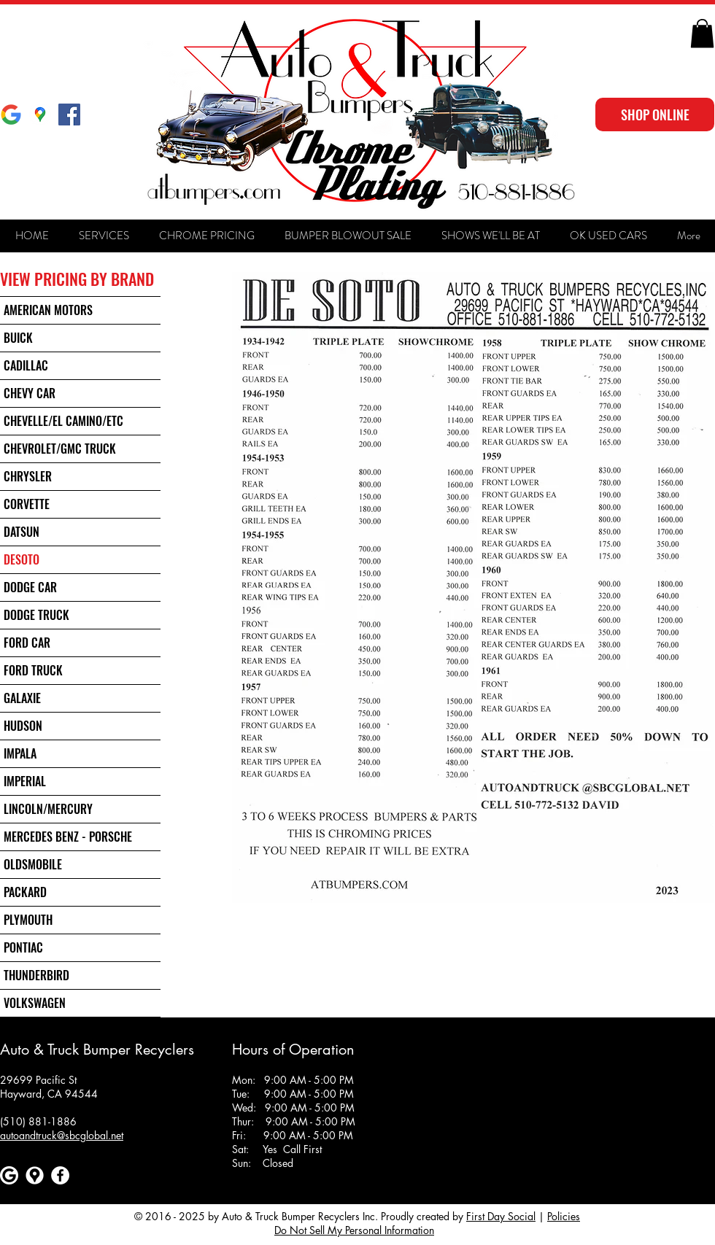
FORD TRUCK (33, 670)
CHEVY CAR (29, 393)
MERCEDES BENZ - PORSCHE (68, 836)
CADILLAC (26, 365)
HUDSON (23, 725)
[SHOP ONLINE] (654, 114)
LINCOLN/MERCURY (48, 809)
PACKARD (25, 892)
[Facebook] (60, 1175)
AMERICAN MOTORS (48, 310)
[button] (702, 33)
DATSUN (21, 531)
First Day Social (501, 1216)
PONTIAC (23, 947)
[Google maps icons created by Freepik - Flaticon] (35, 1175)
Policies (563, 1216)
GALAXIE (22, 698)
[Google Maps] (40, 114)
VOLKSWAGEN (35, 1003)
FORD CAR (27, 642)
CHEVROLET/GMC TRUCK (60, 448)
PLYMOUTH (28, 919)
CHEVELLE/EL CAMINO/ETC (63, 421)
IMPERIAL (25, 781)
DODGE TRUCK (36, 615)
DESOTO (21, 559)
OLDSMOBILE (33, 864)
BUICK (18, 337)
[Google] (11, 114)
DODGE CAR (30, 587)
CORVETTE (27, 504)
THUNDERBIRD (36, 975)
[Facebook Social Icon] (69, 114)
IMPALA (20, 753)
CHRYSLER (28, 476)
